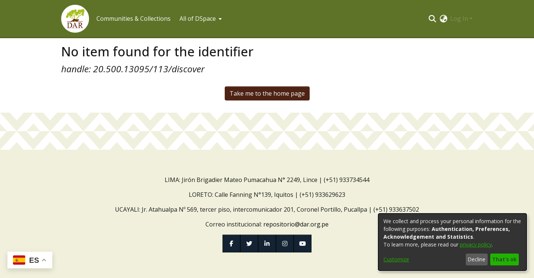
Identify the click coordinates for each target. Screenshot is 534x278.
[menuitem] (200, 18)
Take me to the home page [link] (267, 93)
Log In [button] (459, 18)
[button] (75, 19)
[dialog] (452, 242)
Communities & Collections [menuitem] (133, 18)
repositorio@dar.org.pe (296, 224)
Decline (476, 259)
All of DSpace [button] (197, 18)
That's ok (504, 259)
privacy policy (476, 244)
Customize (396, 259)
